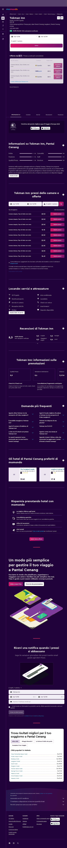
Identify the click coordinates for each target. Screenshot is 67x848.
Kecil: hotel (14, 763)
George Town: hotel (16, 771)
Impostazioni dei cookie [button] (15, 271)
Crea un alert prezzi (38, 531)
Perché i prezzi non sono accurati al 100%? (37, 805)
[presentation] (45, 128)
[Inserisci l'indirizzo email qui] (38, 702)
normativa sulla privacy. (38, 715)
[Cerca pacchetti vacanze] (3, 25)
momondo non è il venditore (37, 798)
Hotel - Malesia (29, 14)
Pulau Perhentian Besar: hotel (19, 754)
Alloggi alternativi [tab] (27, 741)
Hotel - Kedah (38, 14)
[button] (3, 9)
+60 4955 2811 (14, 28)
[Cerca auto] (3, 22)
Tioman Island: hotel (16, 768)
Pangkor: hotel (15, 766)
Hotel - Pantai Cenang (49, 14)
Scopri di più (14, 263)
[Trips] (3, 34)
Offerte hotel (13, 14)
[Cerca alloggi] (3, 18)
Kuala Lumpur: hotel (16, 756)
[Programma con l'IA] (3, 29)
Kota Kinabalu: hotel (16, 776)
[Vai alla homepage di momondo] (12, 9)
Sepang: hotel (15, 778)
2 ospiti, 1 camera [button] (16, 41)
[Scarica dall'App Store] (45, 128)
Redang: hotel (15, 759)
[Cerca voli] (3, 14)
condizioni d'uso (28, 715)
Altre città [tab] (15, 741)
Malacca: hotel (15, 773)
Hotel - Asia (21, 14)
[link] (36, 539)
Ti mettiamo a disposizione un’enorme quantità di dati (37, 802)
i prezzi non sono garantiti (46, 793)
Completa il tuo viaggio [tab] (19, 745)
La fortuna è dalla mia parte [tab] (44, 741)
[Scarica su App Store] (55, 823)
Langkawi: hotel (15, 761)
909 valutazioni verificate (30, 31)
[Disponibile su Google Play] (35, 128)
